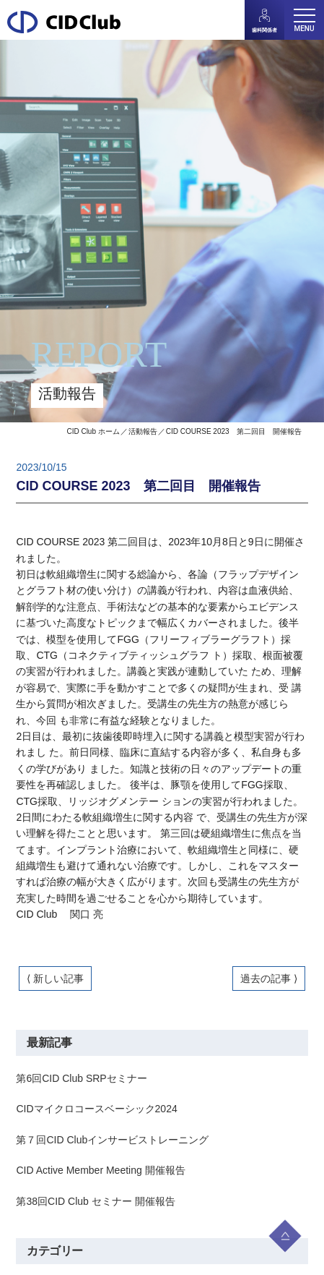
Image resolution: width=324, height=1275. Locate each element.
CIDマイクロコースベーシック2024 (96, 1108)
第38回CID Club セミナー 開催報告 (95, 1201)
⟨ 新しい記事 (55, 978)
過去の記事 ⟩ (268, 978)
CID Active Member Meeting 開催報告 (100, 1170)
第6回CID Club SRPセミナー (81, 1078)
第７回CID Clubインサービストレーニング (112, 1140)
